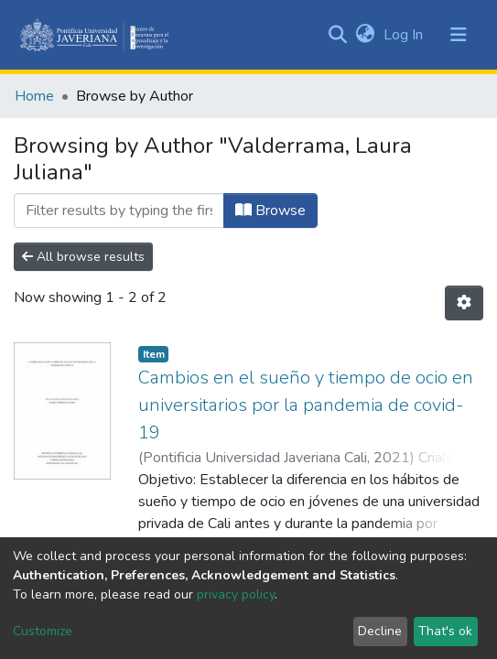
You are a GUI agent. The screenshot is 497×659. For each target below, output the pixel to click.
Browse (270, 210)
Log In (405, 35)
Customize (42, 631)
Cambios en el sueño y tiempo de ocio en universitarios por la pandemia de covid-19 (305, 405)
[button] (365, 35)
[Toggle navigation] (458, 34)
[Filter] (119, 210)
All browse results (83, 256)
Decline (380, 631)
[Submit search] (337, 35)
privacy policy (236, 594)
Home (34, 96)
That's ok (445, 631)
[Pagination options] (464, 303)
